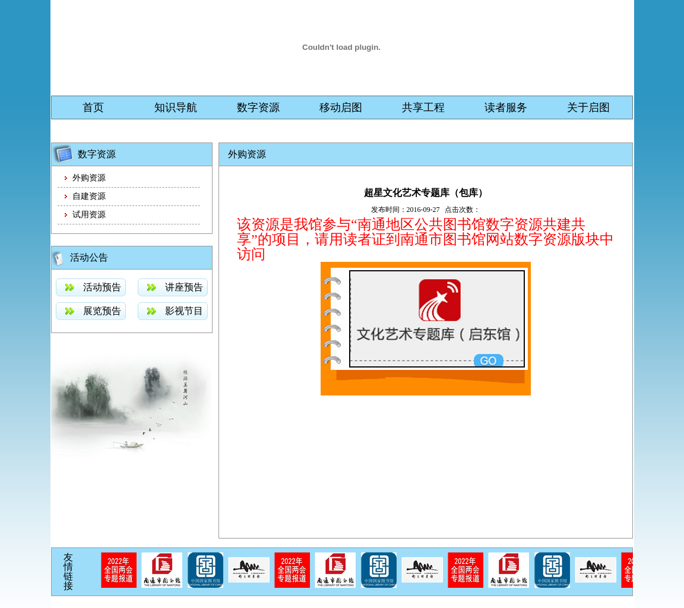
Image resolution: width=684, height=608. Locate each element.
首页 (93, 107)
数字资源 (258, 107)
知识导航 (175, 107)
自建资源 (89, 196)
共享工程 (423, 107)
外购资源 (89, 177)
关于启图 (588, 107)
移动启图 (340, 107)
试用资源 (89, 214)
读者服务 (505, 107)
